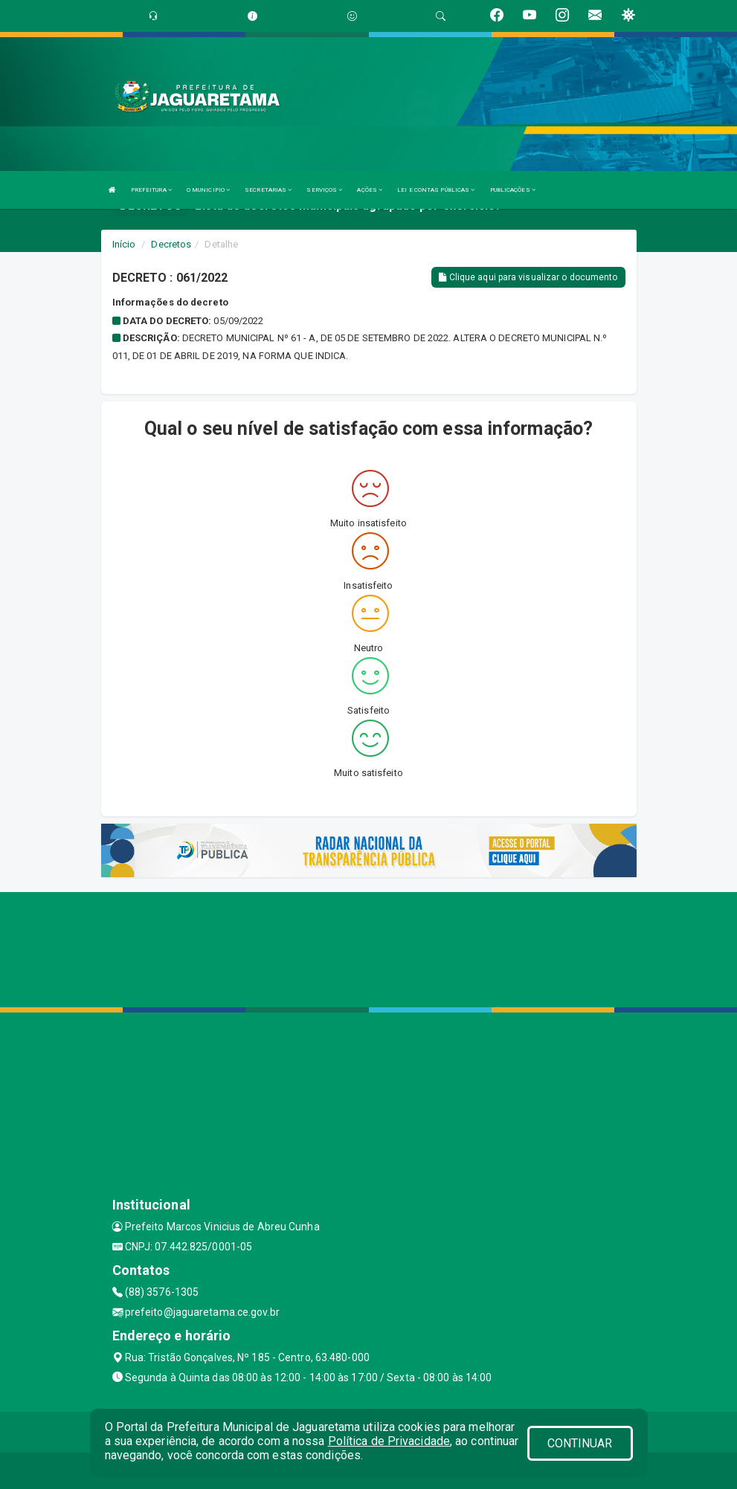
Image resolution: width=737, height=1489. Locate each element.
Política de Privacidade (389, 1441)
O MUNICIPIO (208, 190)
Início (124, 244)
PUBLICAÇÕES (512, 190)
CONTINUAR (580, 1443)
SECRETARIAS (268, 190)
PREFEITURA (151, 190)
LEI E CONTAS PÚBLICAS (435, 190)
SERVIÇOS (324, 190)
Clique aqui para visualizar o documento (528, 277)
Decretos (171, 244)
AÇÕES (369, 190)
